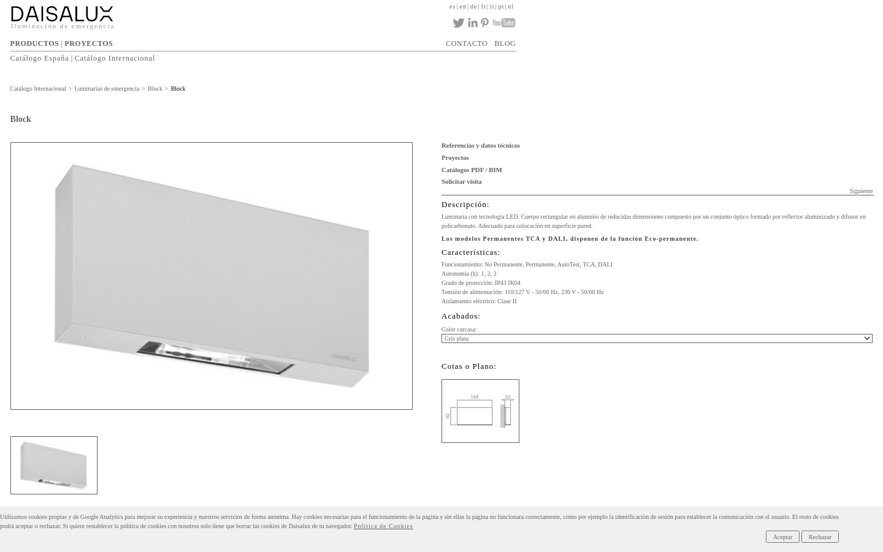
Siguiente (861, 190)
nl (511, 6)
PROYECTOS (88, 43)
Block (155, 88)
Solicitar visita (462, 181)
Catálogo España (39, 58)
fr (483, 6)
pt (502, 6)
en (462, 6)
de (473, 6)
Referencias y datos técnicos (481, 145)
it (492, 6)
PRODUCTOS (34, 43)
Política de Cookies (383, 526)
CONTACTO (466, 43)
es (452, 6)
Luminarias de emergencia (107, 88)
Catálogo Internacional (115, 58)
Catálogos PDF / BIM (472, 169)
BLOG (505, 43)
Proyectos (455, 157)
